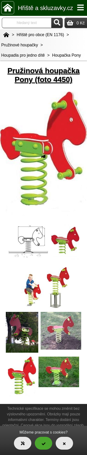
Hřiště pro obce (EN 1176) (40, 34)
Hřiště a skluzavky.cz (45, 8)
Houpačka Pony (66, 55)
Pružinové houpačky (19, 45)
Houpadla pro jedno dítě (23, 55)
